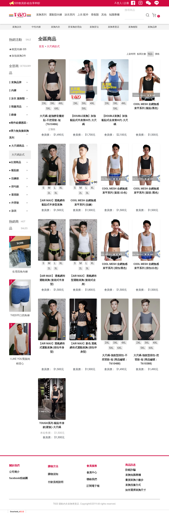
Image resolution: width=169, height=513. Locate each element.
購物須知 (53, 474)
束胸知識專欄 (133, 474)
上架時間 (130, 54)
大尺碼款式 (18, 154)
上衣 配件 (82, 14)
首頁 (41, 46)
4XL (61, 103)
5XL (48, 108)
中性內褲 (36, 27)
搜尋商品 (130, 10)
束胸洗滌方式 (133, 484)
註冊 (126, 3)
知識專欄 (114, 14)
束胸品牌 (152, 27)
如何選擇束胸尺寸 (135, 489)
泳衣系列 (70, 14)
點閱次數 (141, 54)
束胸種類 (132, 27)
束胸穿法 (94, 27)
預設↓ (150, 54)
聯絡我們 (92, 479)
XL (60, 187)
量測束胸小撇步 (134, 479)
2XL (44, 103)
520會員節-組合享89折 (27, 3)
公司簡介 (14, 471)
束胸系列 (41, 14)
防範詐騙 (130, 469)
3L (55, 193)
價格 (157, 54)
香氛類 (95, 14)
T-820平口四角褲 (20, 315)
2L (49, 193)
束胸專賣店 (113, 27)
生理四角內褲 (20, 271)
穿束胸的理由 (75, 27)
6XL (56, 108)
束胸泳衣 (16, 27)
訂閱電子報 (93, 485)
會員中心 (92, 472)
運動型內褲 (55, 14)
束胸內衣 (55, 27)
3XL (52, 103)
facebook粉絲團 (18, 478)
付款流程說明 (55, 482)
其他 (103, 14)
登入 (118, 3)
